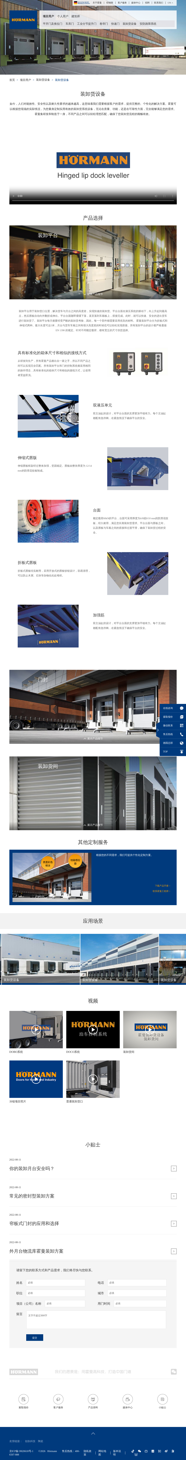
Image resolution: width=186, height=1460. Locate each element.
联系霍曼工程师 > (161, 891)
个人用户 (62, 16)
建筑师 (75, 16)
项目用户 (48, 16)
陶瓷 (40, 1441)
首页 (12, 79)
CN (169, 3)
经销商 (109, 3)
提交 (34, 1337)
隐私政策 (87, 1453)
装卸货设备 (130, 23)
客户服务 (122, 3)
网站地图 (102, 1453)
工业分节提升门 (86, 23)
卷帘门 (104, 23)
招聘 (147, 3)
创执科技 (30, 1441)
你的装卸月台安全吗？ (31, 1193)
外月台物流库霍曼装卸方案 (36, 1275)
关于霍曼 (97, 3)
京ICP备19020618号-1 (21, 1451)
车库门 (70, 23)
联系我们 (158, 3)
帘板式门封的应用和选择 (34, 1248)
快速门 (115, 23)
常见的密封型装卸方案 (31, 1220)
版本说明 (117, 1453)
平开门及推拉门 (52, 23)
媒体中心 (135, 3)
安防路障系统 (148, 23)
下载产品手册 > (162, 886)
